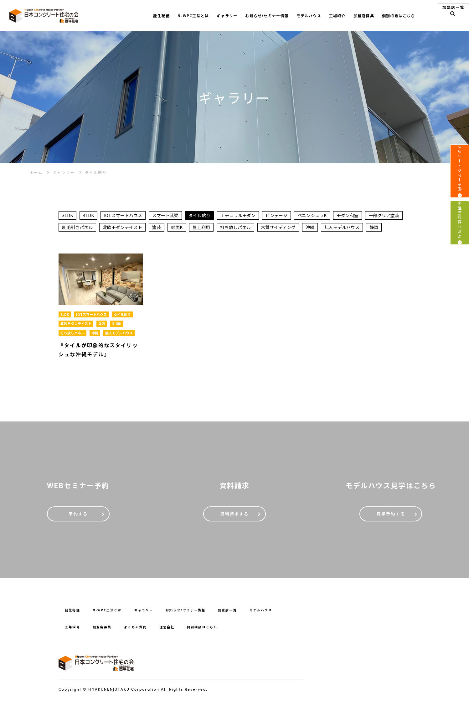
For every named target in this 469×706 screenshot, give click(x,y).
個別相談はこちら (459, 243)
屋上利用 (201, 228)
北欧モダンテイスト (122, 228)
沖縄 (310, 228)
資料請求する (234, 517)
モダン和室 (347, 215)
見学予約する (391, 517)
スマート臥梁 (165, 215)
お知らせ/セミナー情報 (256, 15)
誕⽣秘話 (143, 15)
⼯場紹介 (332, 15)
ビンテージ (276, 215)
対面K (177, 228)
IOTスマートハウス (123, 215)
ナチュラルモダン (237, 215)
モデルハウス (301, 15)
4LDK (88, 215)
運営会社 (177, 629)
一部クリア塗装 (383, 215)
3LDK (67, 215)
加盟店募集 (359, 15)
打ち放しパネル (235, 228)
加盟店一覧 (246, 612)
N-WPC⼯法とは (177, 15)
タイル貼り (199, 215)
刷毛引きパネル (77, 228)
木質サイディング (278, 228)
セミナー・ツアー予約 (459, 176)
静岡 (373, 228)
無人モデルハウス (341, 228)
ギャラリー (213, 15)
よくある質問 (143, 629)
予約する (78, 517)
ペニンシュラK (312, 215)
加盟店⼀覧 (453, 22)
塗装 (156, 228)
